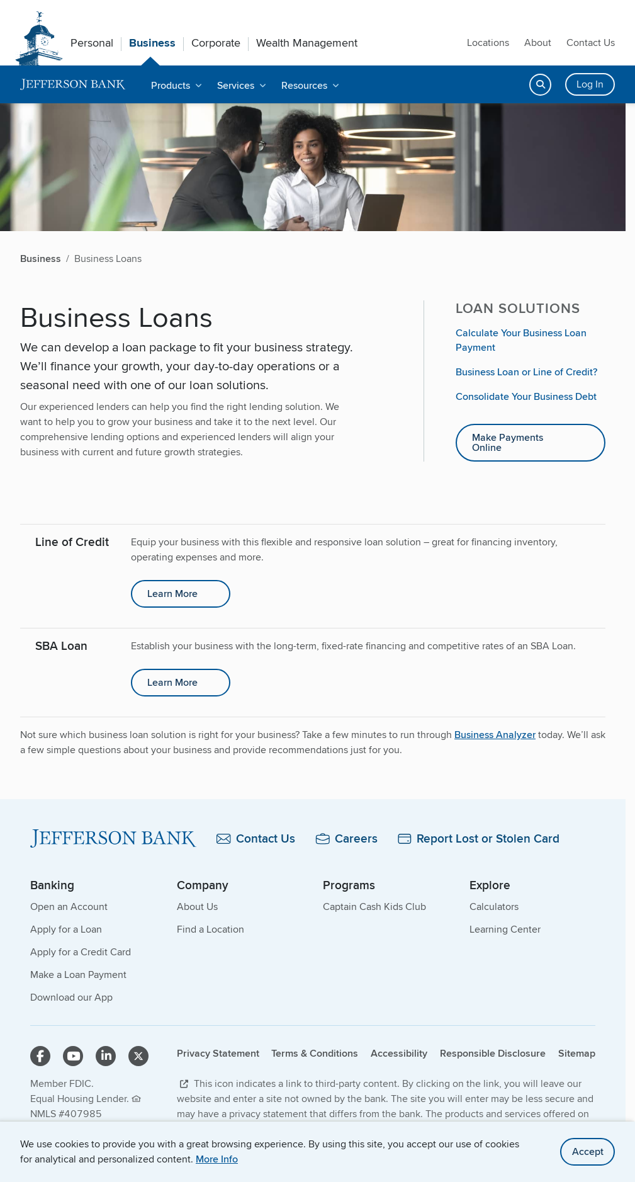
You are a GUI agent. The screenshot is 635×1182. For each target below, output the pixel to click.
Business (152, 42)
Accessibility (399, 1053)
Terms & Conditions (314, 1053)
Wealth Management (306, 42)
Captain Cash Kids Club (374, 906)
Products (170, 85)
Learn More (172, 593)
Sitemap (576, 1053)
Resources (304, 85)
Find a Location (210, 929)
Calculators (494, 906)
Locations (488, 42)
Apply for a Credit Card (80, 952)
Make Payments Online (507, 442)
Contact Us (590, 42)
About (537, 42)
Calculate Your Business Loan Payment (521, 340)
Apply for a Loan (66, 929)
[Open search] (540, 85)
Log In (590, 84)
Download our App (71, 997)
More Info (217, 1159)
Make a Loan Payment (78, 974)
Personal (91, 42)
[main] (313, 528)
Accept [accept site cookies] (588, 1151)
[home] (73, 85)
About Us (197, 906)
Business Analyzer (495, 734)
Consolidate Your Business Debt (526, 396)
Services (235, 85)
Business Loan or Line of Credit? (526, 372)
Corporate (215, 42)
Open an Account (69, 906)
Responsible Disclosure (493, 1053)
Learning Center (505, 929)
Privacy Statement (218, 1053)
